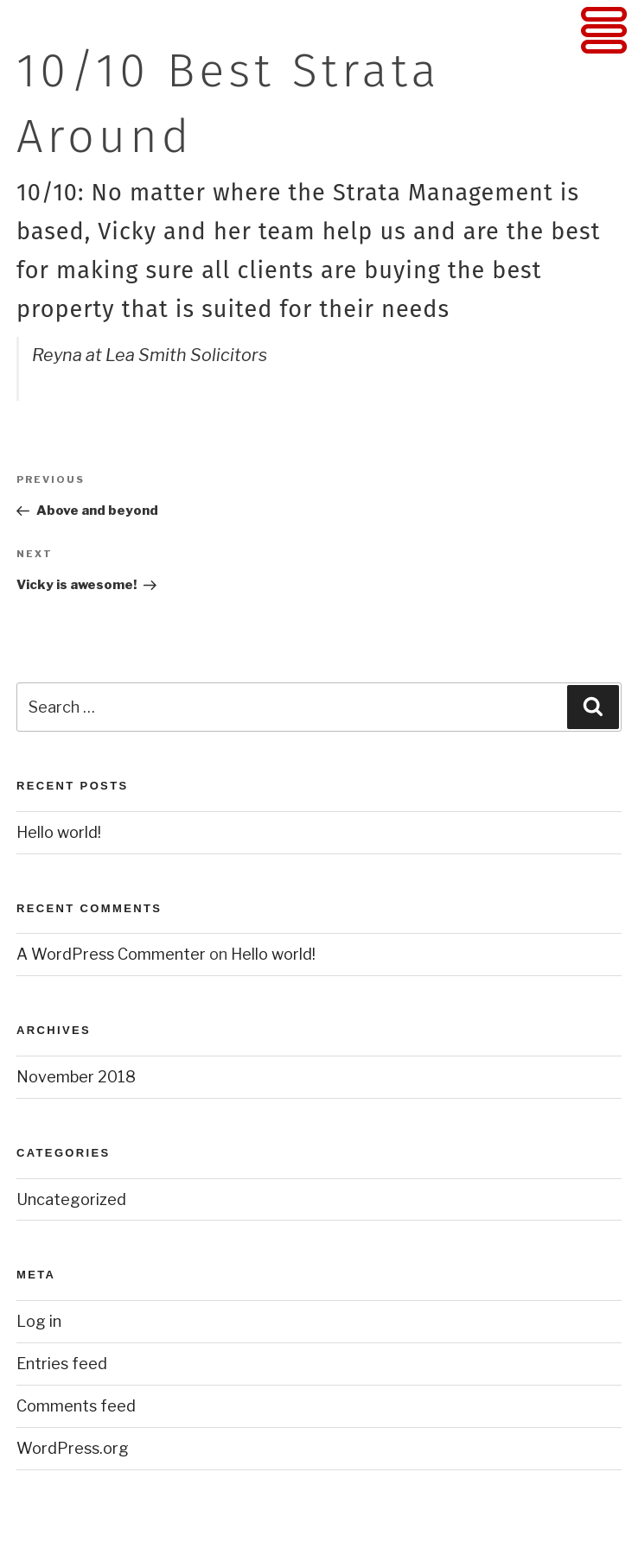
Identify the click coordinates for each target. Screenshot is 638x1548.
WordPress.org (72, 1448)
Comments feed (76, 1406)
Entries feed (61, 1363)
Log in (38, 1321)
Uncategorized (71, 1199)
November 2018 (76, 1077)
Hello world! (58, 832)
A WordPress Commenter (111, 954)
